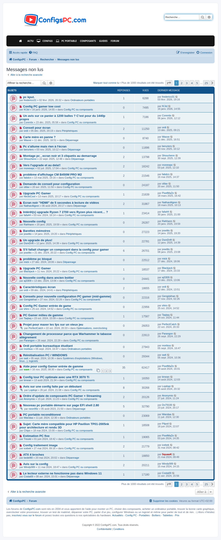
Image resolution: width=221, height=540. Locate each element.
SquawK (167, 454)
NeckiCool (29, 196)
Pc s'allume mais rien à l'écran (45, 146)
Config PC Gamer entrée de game (47, 305)
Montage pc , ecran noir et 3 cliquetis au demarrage (60, 156)
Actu (30, 41)
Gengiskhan (30, 299)
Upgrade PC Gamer (37, 193)
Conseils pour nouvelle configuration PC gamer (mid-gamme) (67, 296)
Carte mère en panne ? (39, 137)
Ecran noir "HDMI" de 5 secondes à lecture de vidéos (61, 202)
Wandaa (28, 417)
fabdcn (27, 177)
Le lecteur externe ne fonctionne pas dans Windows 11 (62, 473)
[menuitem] (33, 52)
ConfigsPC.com (31, 509)
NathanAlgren (31, 205)
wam (26, 369)
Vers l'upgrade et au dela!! (42, 165)
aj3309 (27, 280)
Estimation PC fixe (36, 436)
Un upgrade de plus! (37, 240)
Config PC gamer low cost (41, 106)
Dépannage (71, 140)
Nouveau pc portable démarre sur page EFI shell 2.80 (61, 405)
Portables (144, 515)
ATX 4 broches (33, 454)
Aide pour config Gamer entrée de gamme (53, 366)
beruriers (29, 149)
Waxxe (27, 140)
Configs (45, 41)
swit (26, 358)
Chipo (27, 430)
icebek (27, 448)
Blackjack (29, 271)
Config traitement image (40, 445)
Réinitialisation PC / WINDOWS (45, 355)
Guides (103, 41)
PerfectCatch (36, 328)
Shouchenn (30, 159)
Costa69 (28, 476)
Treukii (27, 439)
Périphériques (70, 130)
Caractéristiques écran (39, 287)
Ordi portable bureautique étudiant (48, 346)
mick (26, 262)
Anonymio (29, 399)
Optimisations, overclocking (91, 328)
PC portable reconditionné (42, 414)
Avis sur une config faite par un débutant (52, 386)
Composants (88, 41)
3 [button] (187, 83)
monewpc (29, 168)
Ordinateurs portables (82, 100)
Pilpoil (165, 423)
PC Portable (66, 41)
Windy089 (29, 467)
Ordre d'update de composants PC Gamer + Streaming (62, 396)
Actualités (117, 515)
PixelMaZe (168, 193)
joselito (28, 234)
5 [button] (197, 83)
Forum (115, 41)
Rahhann (29, 224)
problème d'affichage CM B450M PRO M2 (52, 174)
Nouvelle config (34, 221)
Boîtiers (156, 515)
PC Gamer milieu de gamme (43, 315)
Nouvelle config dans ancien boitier (48, 277)
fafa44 (27, 215)
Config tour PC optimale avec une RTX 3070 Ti (56, 377)
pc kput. (29, 97)
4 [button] (192, 83)
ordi (26, 130)
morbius (28, 349)
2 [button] (181, 83)
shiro (26, 308)
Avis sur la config (35, 464)
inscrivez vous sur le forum (27, 515)
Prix (177, 515)
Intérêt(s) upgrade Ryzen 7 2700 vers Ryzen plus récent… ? (65, 212)
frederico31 (30, 100)
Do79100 (167, 405)
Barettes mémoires (36, 231)
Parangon (29, 340)
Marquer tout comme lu (106, 82)
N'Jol (26, 109)
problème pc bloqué (37, 259)
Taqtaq (27, 318)
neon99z (33, 408)
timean (27, 380)
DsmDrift (29, 243)
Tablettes (168, 515)
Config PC (131, 515)
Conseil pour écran (36, 127)
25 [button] (206, 83)
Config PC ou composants (78, 109)
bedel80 (28, 457)
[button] (168, 83)
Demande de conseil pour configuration (51, 184)
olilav (27, 187)
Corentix (28, 122)
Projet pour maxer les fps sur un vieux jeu (53, 324)
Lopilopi (33, 390)
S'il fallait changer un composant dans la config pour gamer (66, 249)
